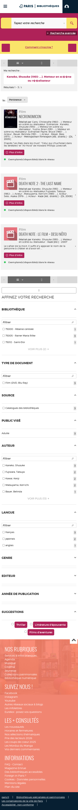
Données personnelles (31, 779)
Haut (73, 640)
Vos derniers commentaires (22, 749)
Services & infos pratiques (21, 655)
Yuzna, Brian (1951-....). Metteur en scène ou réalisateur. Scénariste (37, 130)
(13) (39, 498)
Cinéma (10, 666)
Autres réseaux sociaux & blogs (24, 704)
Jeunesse (10, 670)
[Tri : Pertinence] (17, 100)
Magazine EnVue (15, 768)
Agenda (10, 659)
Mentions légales (15, 783)
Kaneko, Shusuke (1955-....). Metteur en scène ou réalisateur (44, 127)
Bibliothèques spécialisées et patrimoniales (40, 797)
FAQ (7, 764)
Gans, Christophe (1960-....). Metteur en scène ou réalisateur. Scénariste (45, 123)
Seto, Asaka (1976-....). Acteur (20, 196)
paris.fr (5, 797)
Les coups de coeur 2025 (20, 741)
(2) (39, 349)
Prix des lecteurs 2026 (18, 738)
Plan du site (12, 786)
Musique (10, 663)
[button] (70, 6)
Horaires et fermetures (19, 730)
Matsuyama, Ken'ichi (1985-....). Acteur (45, 193)
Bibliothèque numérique (20, 678)
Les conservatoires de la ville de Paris (22, 801)
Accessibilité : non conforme (18, 804)
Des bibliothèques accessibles (23, 771)
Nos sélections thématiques (22, 734)
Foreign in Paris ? (15, 775)
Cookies (10, 779)
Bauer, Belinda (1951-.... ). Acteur (31, 134)
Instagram (11, 696)
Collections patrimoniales (21, 674)
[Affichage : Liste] (20, 63)
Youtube (10, 700)
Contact (17, 764)
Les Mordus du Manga (19, 745)
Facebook (11, 693)
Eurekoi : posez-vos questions (23, 712)
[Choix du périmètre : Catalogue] (6, 23)
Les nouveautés (14, 726)
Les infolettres (13, 708)
